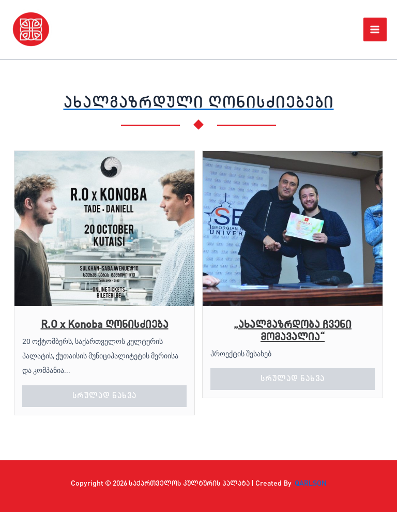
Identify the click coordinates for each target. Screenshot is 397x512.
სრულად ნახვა (104, 396)
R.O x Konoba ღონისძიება (105, 325)
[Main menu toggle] (375, 29)
